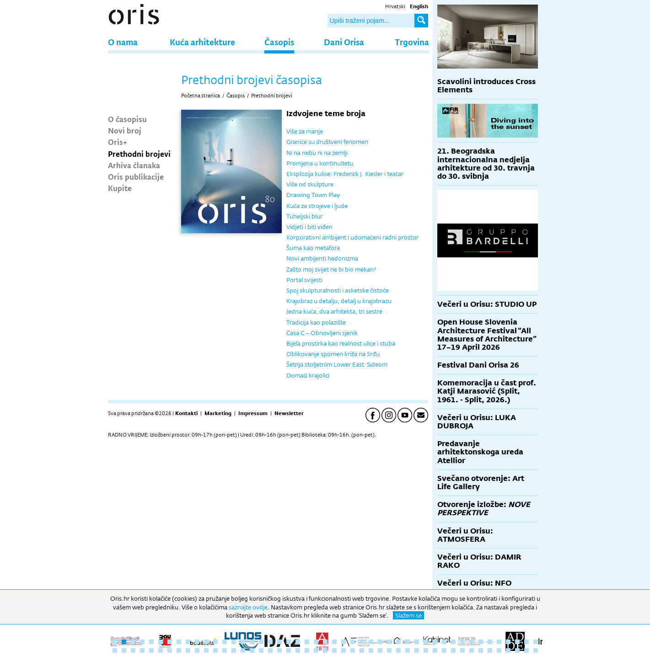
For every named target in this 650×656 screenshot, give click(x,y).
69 (307, 650)
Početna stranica (200, 95)
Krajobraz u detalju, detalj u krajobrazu (339, 301)
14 (233, 642)
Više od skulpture (309, 184)
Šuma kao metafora (313, 248)
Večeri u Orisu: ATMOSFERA (465, 535)
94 (535, 650)
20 (288, 642)
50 (133, 650)
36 (435, 642)
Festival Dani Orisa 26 (478, 365)
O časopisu (127, 118)
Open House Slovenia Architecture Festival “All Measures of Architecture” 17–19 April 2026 (487, 334)
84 (444, 650)
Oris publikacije (136, 176)
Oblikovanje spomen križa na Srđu (333, 354)
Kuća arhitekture (202, 42)
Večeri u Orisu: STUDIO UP (487, 304)
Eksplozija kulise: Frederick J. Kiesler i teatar (344, 174)
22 (307, 642)
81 (416, 650)
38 (453, 642)
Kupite (120, 187)
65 (270, 650)
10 (197, 642)
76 (371, 650)
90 (499, 650)
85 (453, 650)
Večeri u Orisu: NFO (474, 583)
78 (389, 650)
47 (535, 642)
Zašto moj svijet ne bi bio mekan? (331, 269)
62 (243, 650)
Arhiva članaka (134, 165)
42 (490, 642)
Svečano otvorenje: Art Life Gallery (480, 482)
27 (352, 642)
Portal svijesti (304, 280)
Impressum (253, 413)
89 (490, 650)
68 (297, 650)
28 (362, 642)
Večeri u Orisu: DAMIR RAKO (479, 561)
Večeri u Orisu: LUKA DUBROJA (476, 422)
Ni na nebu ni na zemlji (317, 153)
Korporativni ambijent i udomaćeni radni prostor (352, 237)
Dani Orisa (344, 42)
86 (462, 650)
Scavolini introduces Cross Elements (486, 86)
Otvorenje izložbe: (483, 508)
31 (389, 642)
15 (243, 642)
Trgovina (412, 42)
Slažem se (408, 615)
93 (526, 650)
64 (261, 650)
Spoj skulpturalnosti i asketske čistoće (337, 290)
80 (407, 650)
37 (444, 642)
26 (343, 642)
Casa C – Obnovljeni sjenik (322, 333)
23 (316, 642)
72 (334, 650)
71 (325, 650)
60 (224, 650)
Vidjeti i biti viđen (309, 227)
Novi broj (124, 130)
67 (288, 650)
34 (416, 642)
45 (517, 642)
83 (435, 650)
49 (124, 650)
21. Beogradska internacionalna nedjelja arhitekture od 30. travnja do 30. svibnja (486, 163)
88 (480, 650)
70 (316, 650)
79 (398, 650)
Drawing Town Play (313, 195)
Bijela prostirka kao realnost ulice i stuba (340, 343)
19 (279, 642)
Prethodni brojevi (139, 153)
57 (197, 650)
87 (471, 650)
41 (480, 642)
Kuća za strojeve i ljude (317, 206)
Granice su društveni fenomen (327, 142)
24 (325, 642)
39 (462, 642)
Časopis (279, 42)
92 (517, 650)
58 (206, 650)
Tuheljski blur (304, 216)
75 (362, 650)
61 (233, 650)
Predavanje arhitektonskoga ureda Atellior (480, 452)
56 (188, 650)
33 (407, 642)
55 (179, 650)
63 (252, 650)
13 (224, 642)
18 (270, 642)
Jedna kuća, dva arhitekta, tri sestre (334, 311)
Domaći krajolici (307, 375)
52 (151, 650)
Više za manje (304, 131)
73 (343, 650)
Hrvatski (395, 6)
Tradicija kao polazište (316, 322)
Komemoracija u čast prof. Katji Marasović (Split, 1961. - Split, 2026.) (486, 391)
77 (380, 650)
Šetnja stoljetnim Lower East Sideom (336, 364)
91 (508, 650)
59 (215, 650)
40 (471, 642)
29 (371, 642)
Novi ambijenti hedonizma (322, 258)
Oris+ (117, 141)
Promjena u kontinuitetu (320, 163)
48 (115, 650)
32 (398, 642)
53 (160, 650)
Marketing (217, 413)
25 (334, 642)
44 (508, 642)
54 (169, 650)
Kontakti (186, 413)
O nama (123, 42)
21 (297, 642)
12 (215, 642)
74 (352, 650)
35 (426, 642)
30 (380, 642)
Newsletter (289, 413)
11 (206, 642)
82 (426, 650)
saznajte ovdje (248, 607)
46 (526, 642)
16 (252, 642)
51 (142, 650)
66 (279, 650)
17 (261, 642)
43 (499, 642)
